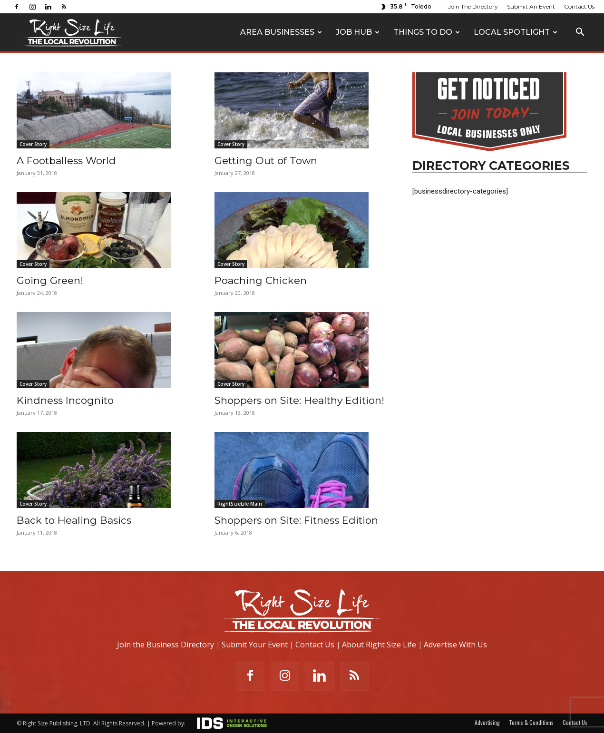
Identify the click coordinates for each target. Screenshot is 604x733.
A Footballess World (66, 160)
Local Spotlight (515, 32)
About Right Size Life (379, 644)
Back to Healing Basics (74, 520)
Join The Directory (473, 6)
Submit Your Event (255, 644)
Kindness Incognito (65, 400)
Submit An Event (531, 6)
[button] (579, 33)
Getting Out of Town (265, 160)
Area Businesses (281, 32)
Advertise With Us (455, 644)
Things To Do (426, 32)
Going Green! (50, 280)
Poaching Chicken (260, 280)
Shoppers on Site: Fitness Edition (296, 520)
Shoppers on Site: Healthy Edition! (299, 400)
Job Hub (358, 32)
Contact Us (579, 6)
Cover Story (33, 144)
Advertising (487, 722)
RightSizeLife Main (239, 503)
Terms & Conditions (531, 722)
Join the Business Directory (165, 644)
